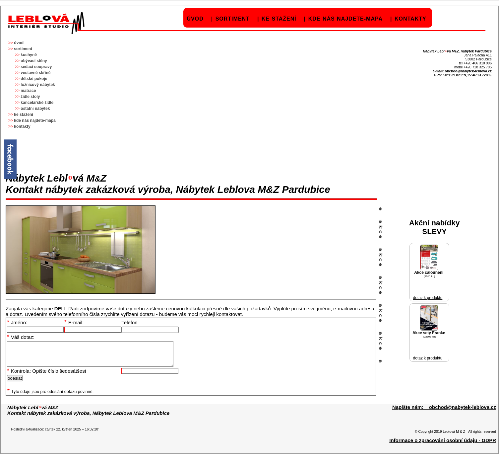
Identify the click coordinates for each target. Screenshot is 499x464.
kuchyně (29, 54)
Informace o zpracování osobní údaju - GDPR (442, 445)
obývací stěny (34, 60)
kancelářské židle (37, 102)
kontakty (410, 19)
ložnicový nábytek (38, 84)
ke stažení (279, 19)
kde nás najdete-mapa (345, 19)
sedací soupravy (36, 66)
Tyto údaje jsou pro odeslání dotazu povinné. (50, 396)
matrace (28, 90)
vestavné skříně (35, 72)
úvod (195, 19)
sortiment (233, 19)
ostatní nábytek (35, 108)
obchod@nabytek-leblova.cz (468, 71)
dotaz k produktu (428, 297)
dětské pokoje (34, 78)
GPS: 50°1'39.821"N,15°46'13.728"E (463, 75)
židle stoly (30, 96)
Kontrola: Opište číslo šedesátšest (46, 376)
